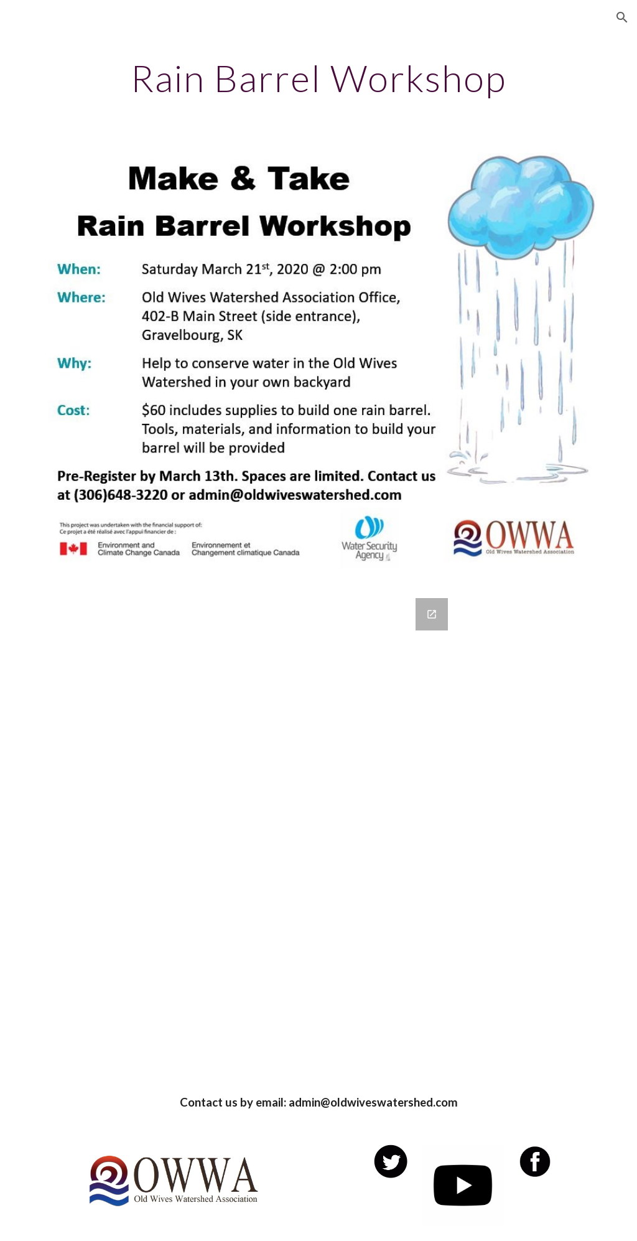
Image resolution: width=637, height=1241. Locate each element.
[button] (622, 17)
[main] (318, 77)
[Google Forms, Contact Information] (319, 829)
